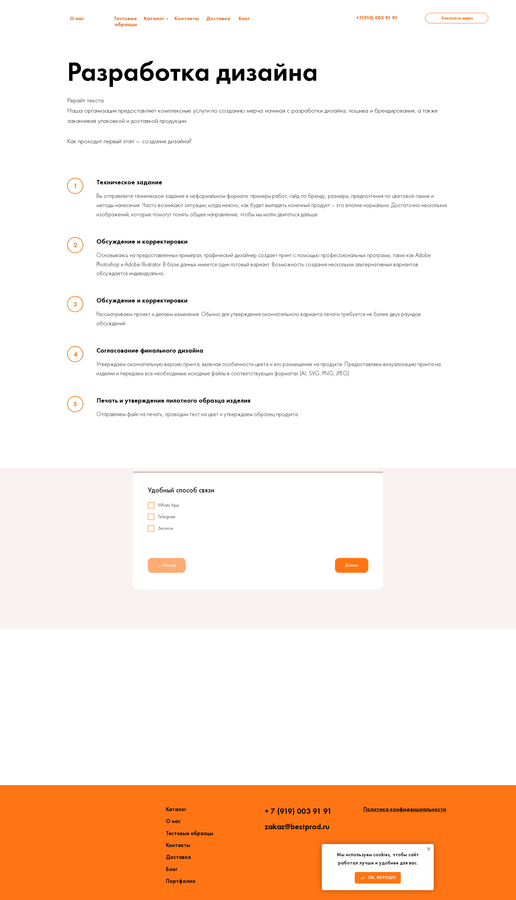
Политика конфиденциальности (404, 809)
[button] (456, 18)
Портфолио (180, 881)
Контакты (186, 18)
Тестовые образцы (125, 21)
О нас (77, 18)
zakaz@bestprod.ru (297, 826)
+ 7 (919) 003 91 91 (298, 811)
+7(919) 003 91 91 (377, 17)
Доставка (218, 18)
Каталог (154, 18)
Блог (244, 18)
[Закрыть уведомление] (429, 849)
